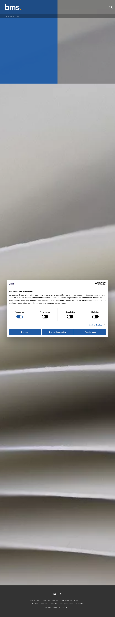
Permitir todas (90, 332)
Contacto (53, 604)
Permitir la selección (57, 332)
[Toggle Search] (111, 7)
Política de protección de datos (59, 600)
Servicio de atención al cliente (71, 604)
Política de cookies (39, 604)
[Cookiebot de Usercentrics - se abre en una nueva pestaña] (96, 283)
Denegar (24, 332)
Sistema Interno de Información (57, 607)
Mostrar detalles (95, 325)
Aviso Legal (78, 600)
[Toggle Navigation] (106, 7)
